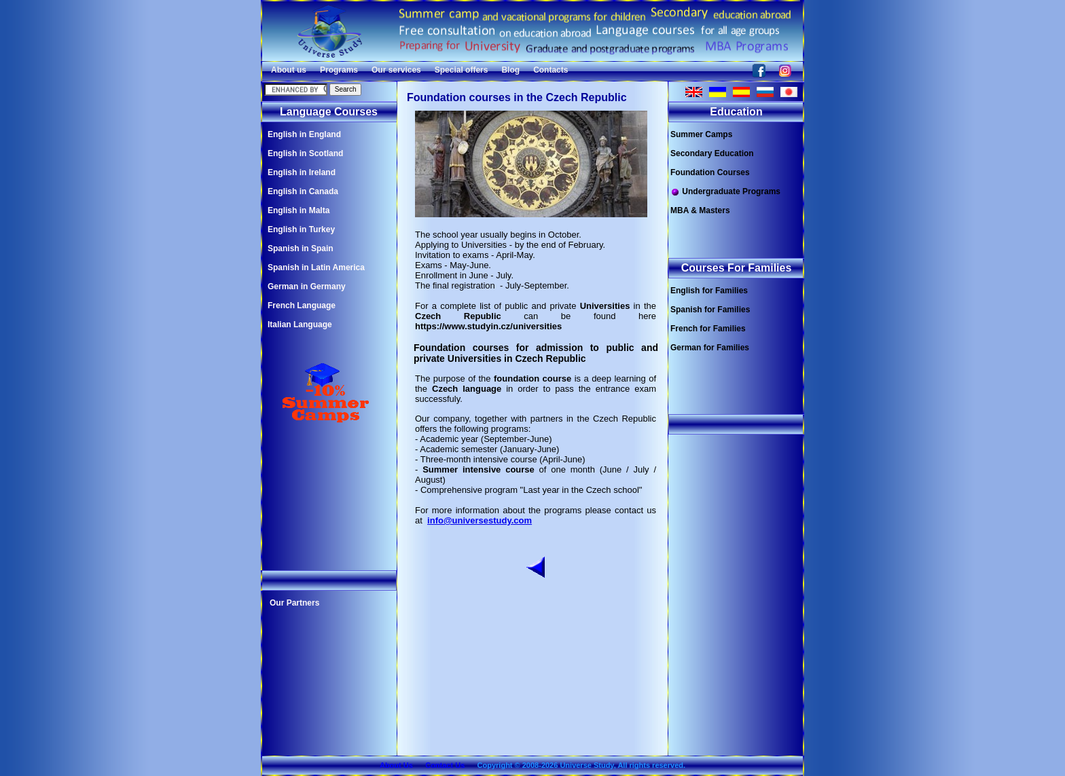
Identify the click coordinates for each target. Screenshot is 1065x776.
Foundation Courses (710, 172)
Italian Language (300, 324)
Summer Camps (701, 134)
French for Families (708, 328)
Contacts (550, 70)
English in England (304, 134)
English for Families (709, 290)
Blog (510, 70)
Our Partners (294, 603)
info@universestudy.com (479, 520)
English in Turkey (301, 229)
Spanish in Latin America (316, 267)
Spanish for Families (710, 309)
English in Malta (298, 210)
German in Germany (307, 286)
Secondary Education (712, 153)
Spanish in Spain (300, 248)
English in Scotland (305, 153)
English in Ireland (302, 172)
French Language (302, 305)
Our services (396, 70)
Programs (339, 70)
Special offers (461, 70)
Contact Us (445, 765)
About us (288, 70)
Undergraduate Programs (725, 192)
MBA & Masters (700, 210)
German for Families (709, 347)
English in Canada (303, 191)
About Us (396, 765)
